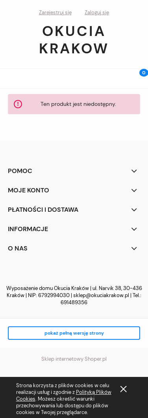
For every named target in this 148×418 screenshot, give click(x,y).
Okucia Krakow (74, 40)
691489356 (74, 302)
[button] (10, 77)
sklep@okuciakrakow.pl (101, 295)
